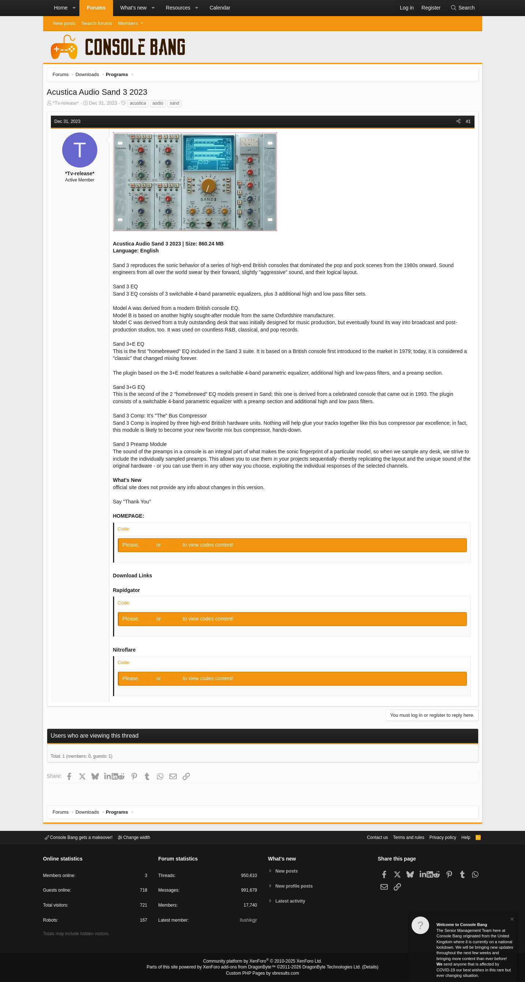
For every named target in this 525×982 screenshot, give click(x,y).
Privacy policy (436, 837)
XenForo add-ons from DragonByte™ (241, 968)
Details (361, 968)
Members (128, 23)
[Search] (462, 8)
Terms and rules (399, 837)
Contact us (366, 837)
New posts (64, 23)
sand (176, 105)
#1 (466, 123)
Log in (150, 547)
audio (159, 105)
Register (174, 547)
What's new (133, 8)
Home (61, 8)
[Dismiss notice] (511, 920)
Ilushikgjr (247, 921)
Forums (96, 8)
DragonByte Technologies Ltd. (326, 968)
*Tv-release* (68, 105)
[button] (73, 8)
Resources (178, 8)
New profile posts (295, 886)
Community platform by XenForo (262, 962)
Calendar (220, 8)
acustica (140, 105)
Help (461, 837)
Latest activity (292, 901)
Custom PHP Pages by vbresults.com (262, 973)
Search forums (96, 23)
